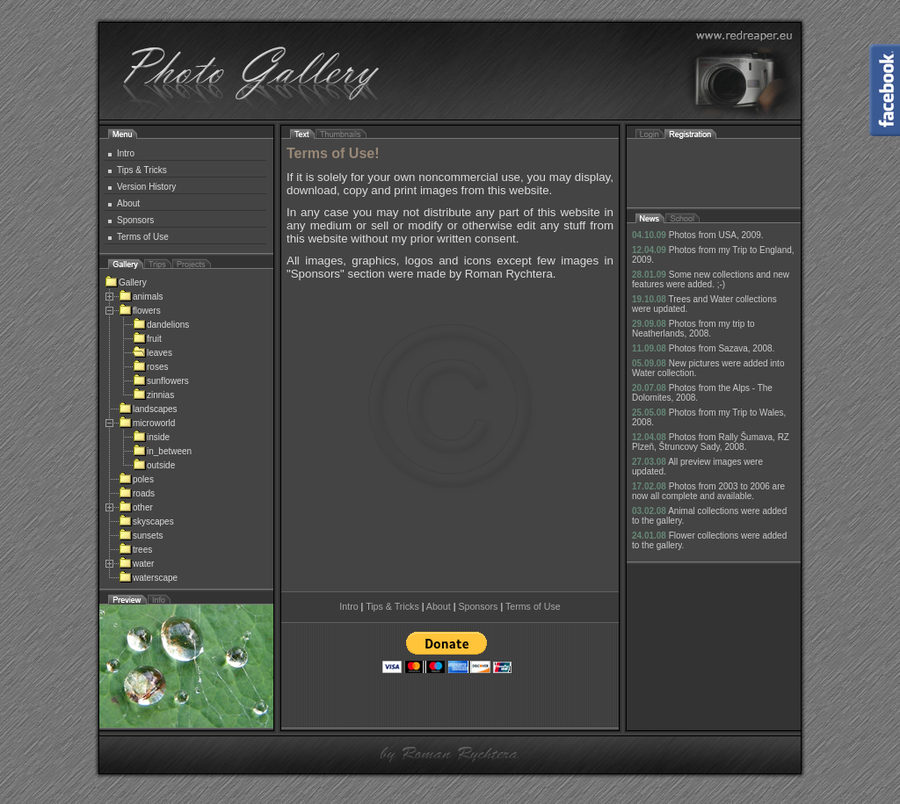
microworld (147, 423)
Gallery (126, 282)
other (136, 507)
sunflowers (161, 381)
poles (136, 479)
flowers (140, 310)
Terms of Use (143, 237)
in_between (162, 451)
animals (141, 296)
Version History (146, 187)
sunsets (141, 535)
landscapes (148, 409)
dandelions (161, 325)
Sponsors (135, 220)
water (136, 564)
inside (151, 437)
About (128, 203)
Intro (125, 153)
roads (137, 493)
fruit (147, 339)
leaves (152, 353)
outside (154, 465)
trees (135, 549)
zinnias (153, 395)
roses (150, 367)
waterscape (148, 578)
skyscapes (146, 521)
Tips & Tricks (142, 170)
